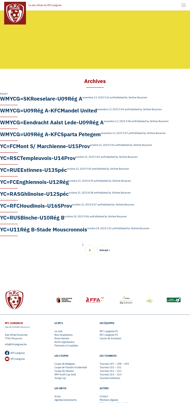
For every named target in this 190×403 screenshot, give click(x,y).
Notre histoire (62, 338)
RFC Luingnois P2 (108, 334)
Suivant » (103, 249)
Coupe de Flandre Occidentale (159, 334)
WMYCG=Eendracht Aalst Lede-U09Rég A (52, 123)
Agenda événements (110, 367)
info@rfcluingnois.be (16, 344)
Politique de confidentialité (157, 370)
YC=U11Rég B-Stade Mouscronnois (43, 228)
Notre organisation (65, 341)
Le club (58, 330)
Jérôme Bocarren (137, 98)
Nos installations (64, 334)
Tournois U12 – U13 (66, 370)
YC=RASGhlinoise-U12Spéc (34, 193)
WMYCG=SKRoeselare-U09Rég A (41, 99)
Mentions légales (152, 367)
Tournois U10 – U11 (66, 367)
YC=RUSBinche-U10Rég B (32, 216)
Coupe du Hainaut (152, 338)
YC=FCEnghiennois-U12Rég (34, 181)
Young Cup (149, 345)
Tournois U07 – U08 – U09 (69, 363)
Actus (102, 363)
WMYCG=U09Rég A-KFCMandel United (48, 111)
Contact (147, 363)
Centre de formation (110, 338)
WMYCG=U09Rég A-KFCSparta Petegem (50, 134)
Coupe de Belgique (153, 330)
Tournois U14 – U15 (66, 374)
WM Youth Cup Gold (153, 341)
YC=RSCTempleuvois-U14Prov (38, 158)
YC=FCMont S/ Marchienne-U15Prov (45, 146)
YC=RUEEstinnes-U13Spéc (33, 170)
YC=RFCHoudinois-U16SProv (36, 205)
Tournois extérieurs (65, 377)
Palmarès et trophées (66, 345)
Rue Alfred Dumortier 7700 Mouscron (16, 336)
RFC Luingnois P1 (108, 330)
